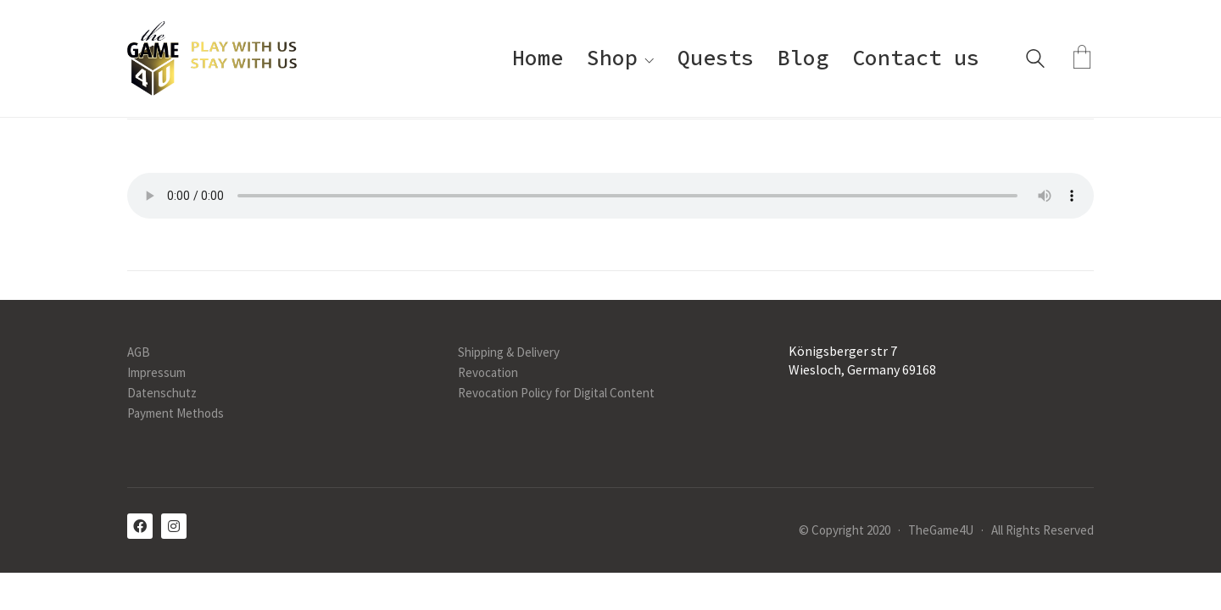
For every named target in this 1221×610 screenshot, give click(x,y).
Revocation (488, 372)
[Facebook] (140, 526)
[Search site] (1035, 60)
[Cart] (1082, 58)
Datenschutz (162, 393)
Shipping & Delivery (509, 352)
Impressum (156, 372)
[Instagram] (174, 526)
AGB (138, 352)
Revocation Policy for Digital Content (556, 393)
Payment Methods (175, 413)
